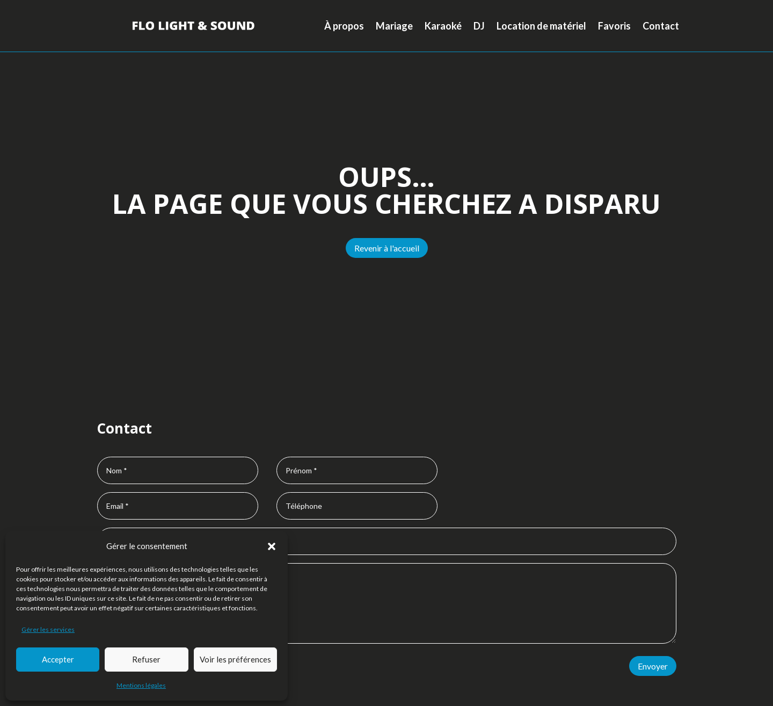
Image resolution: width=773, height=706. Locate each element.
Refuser (146, 659)
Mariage (394, 26)
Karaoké (443, 26)
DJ (479, 26)
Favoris (614, 26)
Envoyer (653, 666)
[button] (271, 546)
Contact (661, 26)
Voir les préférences (235, 659)
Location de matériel (541, 26)
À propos (344, 26)
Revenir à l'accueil (386, 248)
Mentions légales (141, 685)
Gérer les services (48, 629)
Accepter (58, 659)
